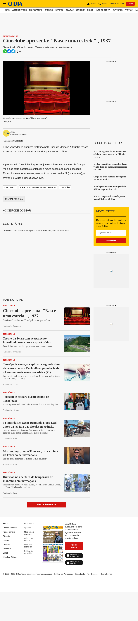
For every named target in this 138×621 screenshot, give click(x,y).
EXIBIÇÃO (65, 187)
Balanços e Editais (28, 539)
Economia (80, 10)
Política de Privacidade (29, 552)
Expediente (80, 574)
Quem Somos (106, 574)
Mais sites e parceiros (29, 533)
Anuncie (48, 574)
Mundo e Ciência (103, 10)
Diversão (49, 10)
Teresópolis (10, 36)
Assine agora (74, 546)
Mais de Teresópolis (46, 504)
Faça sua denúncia (28, 546)
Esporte (59, 10)
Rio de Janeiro (35, 10)
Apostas (128, 10)
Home (7, 10)
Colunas (70, 10)
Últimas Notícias (19, 10)
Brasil (90, 10)
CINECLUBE (9, 187)
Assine (130, 4)
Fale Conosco (92, 574)
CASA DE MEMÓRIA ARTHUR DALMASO (38, 187)
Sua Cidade (117, 10)
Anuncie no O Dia (116, 4)
